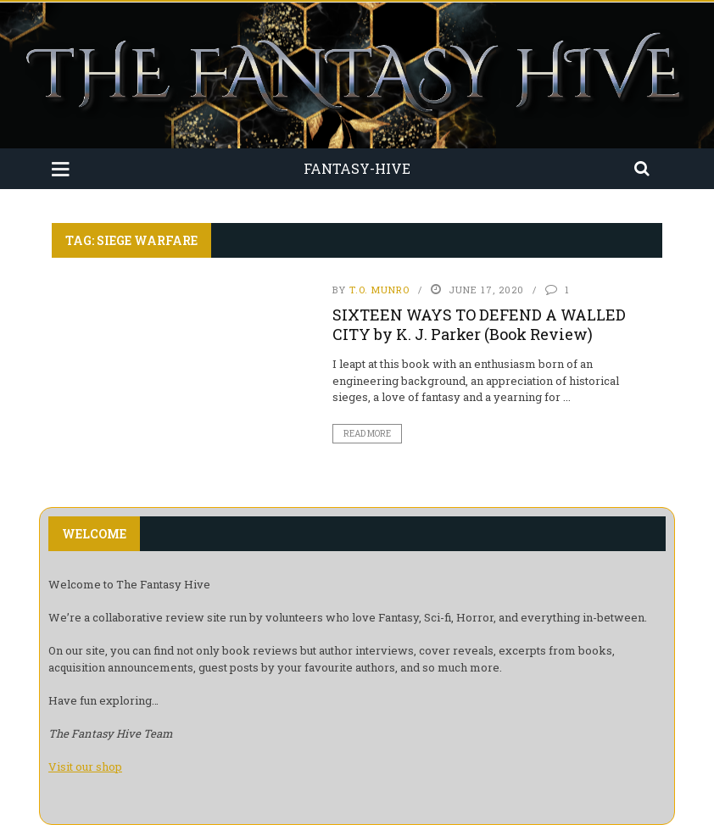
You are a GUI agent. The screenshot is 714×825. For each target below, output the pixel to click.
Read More (367, 433)
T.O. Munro (379, 289)
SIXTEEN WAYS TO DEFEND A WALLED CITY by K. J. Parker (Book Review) (479, 324)
